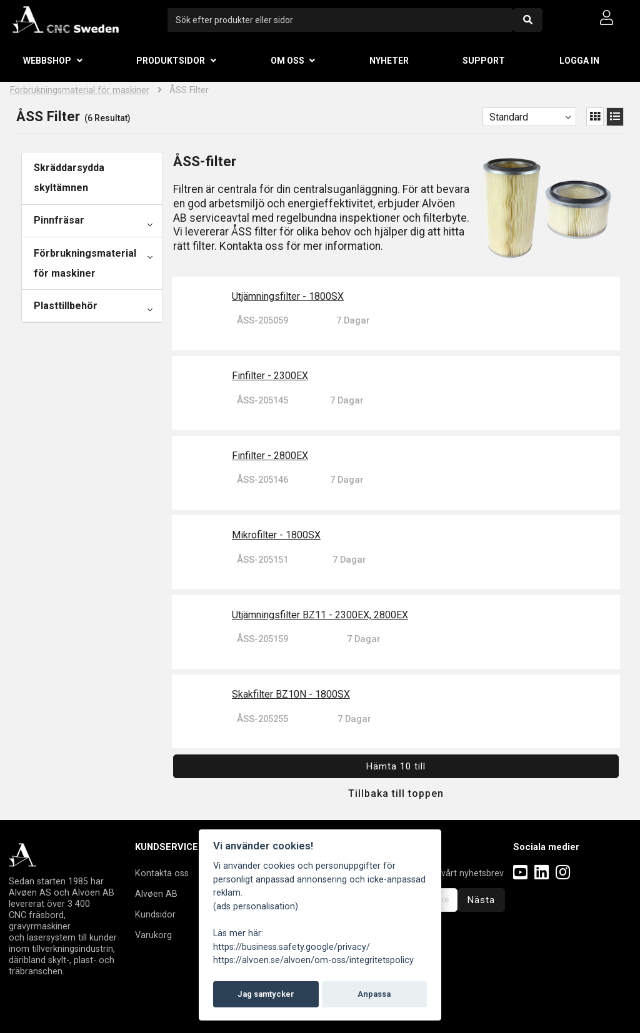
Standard (508, 117)
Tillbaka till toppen (396, 793)
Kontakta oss (162, 873)
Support (483, 61)
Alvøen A (153, 894)
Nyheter (389, 61)
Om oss (287, 61)
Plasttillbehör (66, 306)
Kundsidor (155, 914)
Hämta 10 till (396, 766)
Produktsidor (170, 61)
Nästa (481, 900)
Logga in (579, 61)
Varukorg (153, 935)
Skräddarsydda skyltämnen (69, 178)
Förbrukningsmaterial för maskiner (79, 90)
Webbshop (47, 61)
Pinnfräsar (59, 220)
